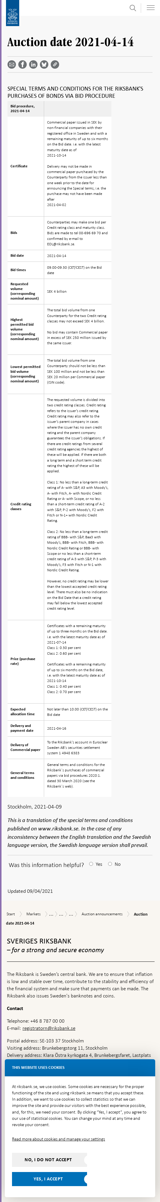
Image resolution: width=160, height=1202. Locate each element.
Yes (99, 864)
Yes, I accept (48, 1179)
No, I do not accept (48, 1159)
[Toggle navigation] (150, 7)
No (118, 864)
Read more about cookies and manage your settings (58, 1139)
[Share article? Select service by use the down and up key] (35, 64)
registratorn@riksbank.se (49, 1028)
